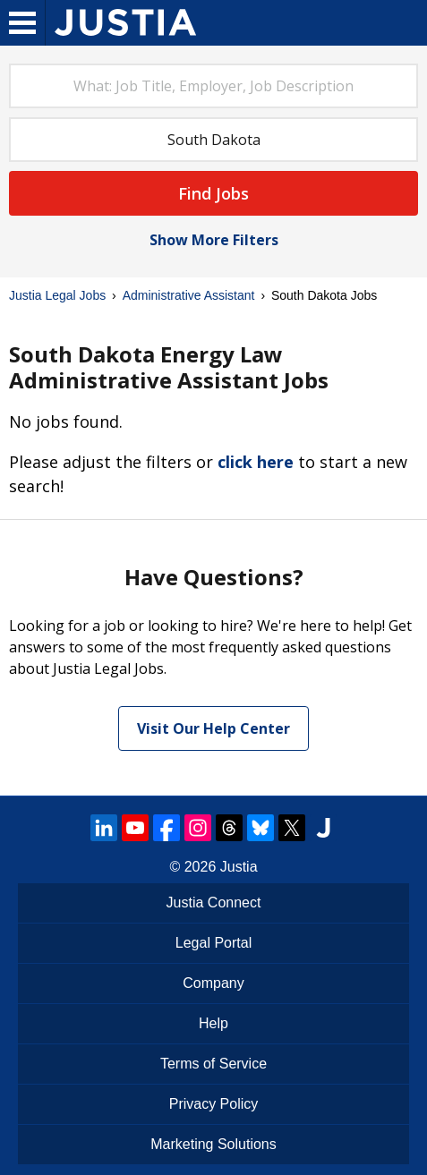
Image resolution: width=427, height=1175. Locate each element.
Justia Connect (214, 902)
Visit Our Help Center (213, 728)
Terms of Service (213, 1063)
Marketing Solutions (213, 1144)
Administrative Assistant (189, 295)
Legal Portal (213, 942)
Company (213, 983)
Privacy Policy (214, 1103)
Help (213, 1023)
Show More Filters (213, 240)
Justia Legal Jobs (57, 295)
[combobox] (213, 86)
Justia (239, 866)
